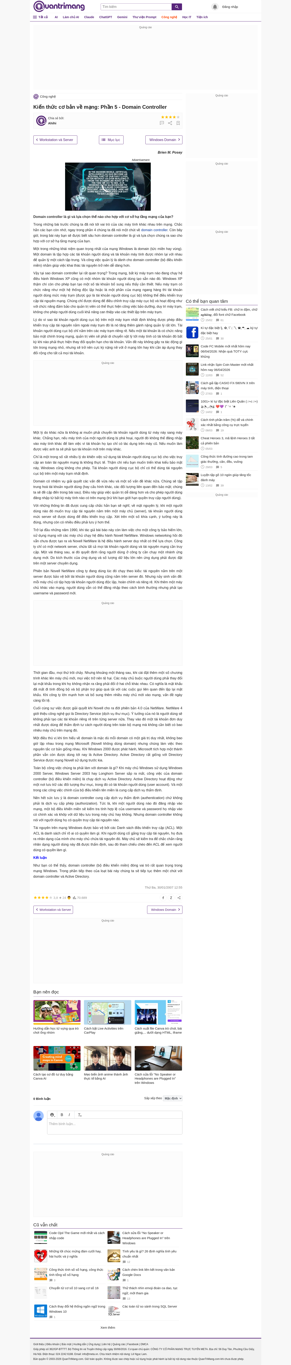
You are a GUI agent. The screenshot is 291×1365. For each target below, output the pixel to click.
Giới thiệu (38, 1344)
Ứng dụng (94, 1344)
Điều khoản (53, 1344)
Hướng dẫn (80, 1344)
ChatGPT (105, 17)
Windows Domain (162, 140)
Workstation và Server (56, 140)
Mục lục (114, 140)
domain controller (154, 230)
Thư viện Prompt (144, 17)
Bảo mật (66, 1344)
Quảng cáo (118, 1344)
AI (56, 17)
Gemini (122, 17)
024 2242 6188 (64, 1354)
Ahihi (52, 123)
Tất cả (43, 17)
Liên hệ (106, 1344)
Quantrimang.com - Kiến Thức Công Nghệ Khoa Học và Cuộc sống (59, 6)
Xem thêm (107, 1327)
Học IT (186, 17)
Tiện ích (202, 17)
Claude (89, 17)
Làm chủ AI (71, 17)
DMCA (144, 1344)
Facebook (133, 1344)
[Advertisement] (145, 60)
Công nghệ (169, 17)
